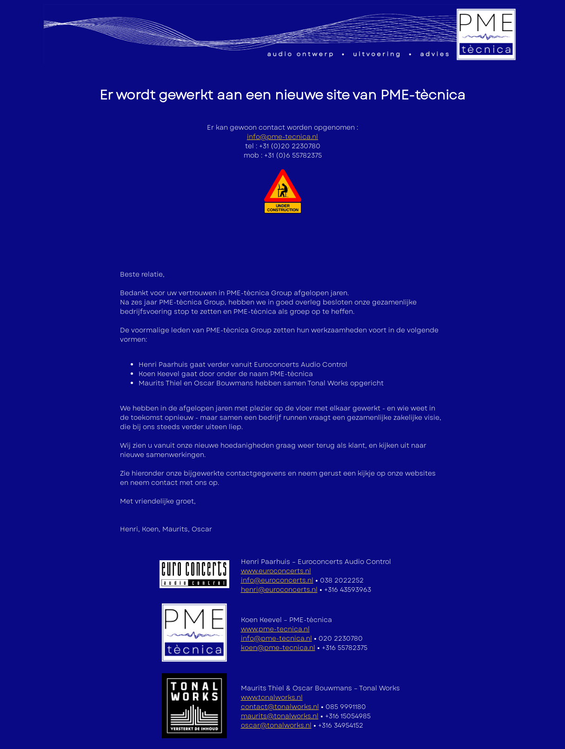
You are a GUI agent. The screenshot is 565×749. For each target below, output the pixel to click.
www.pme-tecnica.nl (275, 629)
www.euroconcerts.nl (276, 571)
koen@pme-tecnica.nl (278, 647)
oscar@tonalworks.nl (276, 725)
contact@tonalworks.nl (280, 706)
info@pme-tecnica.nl (282, 136)
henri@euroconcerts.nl (279, 589)
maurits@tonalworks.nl (280, 716)
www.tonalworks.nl (272, 697)
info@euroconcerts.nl (277, 580)
